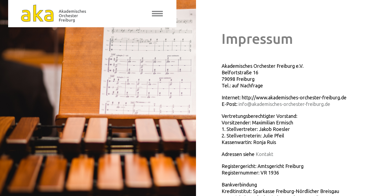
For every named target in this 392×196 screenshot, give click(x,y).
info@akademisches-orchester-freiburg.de (284, 104)
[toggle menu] (157, 13)
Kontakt (264, 154)
